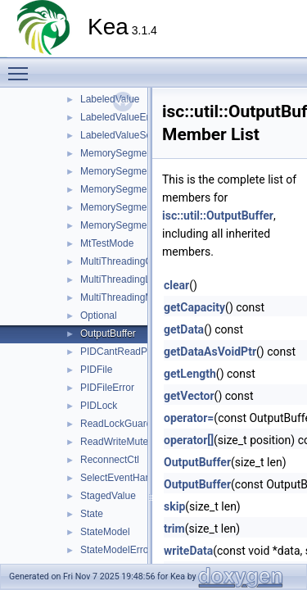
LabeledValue (110, 99)
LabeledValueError (120, 117)
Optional (98, 315)
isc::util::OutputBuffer (217, 215)
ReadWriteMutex (116, 441)
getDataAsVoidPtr (210, 351)
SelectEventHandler (123, 477)
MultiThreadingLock (123, 279)
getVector (189, 395)
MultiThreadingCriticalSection (144, 261)
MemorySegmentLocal (129, 207)
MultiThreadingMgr (121, 297)
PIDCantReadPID (118, 351)
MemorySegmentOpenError (140, 225)
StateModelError (115, 550)
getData (184, 329)
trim (174, 528)
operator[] (189, 440)
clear (176, 285)
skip (174, 506)
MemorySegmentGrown (132, 189)
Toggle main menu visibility (22, 66)
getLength (190, 373)
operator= (189, 417)
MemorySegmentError (128, 171)
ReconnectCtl (109, 459)
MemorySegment (117, 153)
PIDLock (98, 405)
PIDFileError (107, 387)
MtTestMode (106, 243)
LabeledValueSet (117, 135)
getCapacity (194, 307)
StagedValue (108, 496)
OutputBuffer (108, 333)
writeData (188, 550)
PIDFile (96, 369)
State (91, 514)
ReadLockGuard (115, 423)
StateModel (105, 532)
